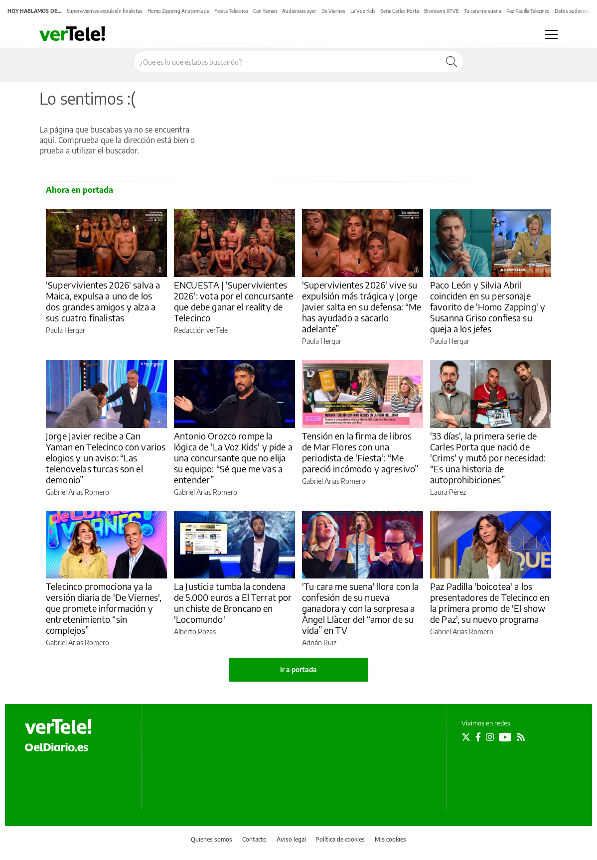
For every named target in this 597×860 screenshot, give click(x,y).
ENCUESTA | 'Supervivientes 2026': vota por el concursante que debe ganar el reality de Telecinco (234, 301)
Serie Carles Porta (400, 11)
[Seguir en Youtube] (505, 736)
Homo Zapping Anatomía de (178, 11)
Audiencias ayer (299, 11)
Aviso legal (291, 839)
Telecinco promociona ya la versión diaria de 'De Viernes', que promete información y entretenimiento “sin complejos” (104, 608)
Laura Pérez (448, 492)
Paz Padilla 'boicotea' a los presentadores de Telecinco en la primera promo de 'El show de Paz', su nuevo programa (489, 602)
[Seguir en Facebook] (478, 736)
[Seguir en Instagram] (490, 736)
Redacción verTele (201, 330)
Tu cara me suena (482, 11)
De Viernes (333, 11)
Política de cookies (340, 839)
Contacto (254, 839)
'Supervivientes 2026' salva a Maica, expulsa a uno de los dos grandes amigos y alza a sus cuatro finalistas (103, 301)
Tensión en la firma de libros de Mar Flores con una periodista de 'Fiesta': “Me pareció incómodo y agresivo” (360, 452)
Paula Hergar (65, 330)
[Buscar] (451, 61)
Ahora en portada (79, 190)
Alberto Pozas (195, 631)
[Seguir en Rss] (521, 736)
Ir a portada (298, 669)
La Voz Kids (363, 11)
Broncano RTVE (441, 11)
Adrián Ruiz (319, 642)
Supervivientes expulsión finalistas (105, 11)
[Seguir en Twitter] (465, 736)
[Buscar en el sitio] (287, 61)
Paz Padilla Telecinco (528, 11)
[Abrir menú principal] (551, 34)
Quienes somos (211, 839)
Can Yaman (265, 11)
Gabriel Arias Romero (77, 492)
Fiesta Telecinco (231, 11)
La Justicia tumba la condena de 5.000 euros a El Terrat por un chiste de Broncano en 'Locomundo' (233, 602)
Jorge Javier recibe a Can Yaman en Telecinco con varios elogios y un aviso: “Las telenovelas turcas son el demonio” (105, 457)
